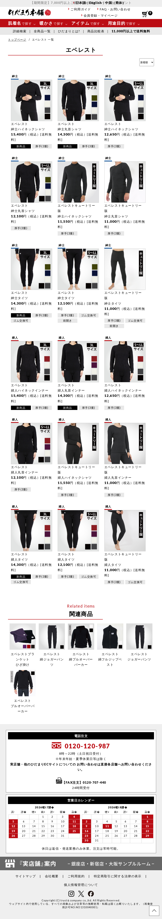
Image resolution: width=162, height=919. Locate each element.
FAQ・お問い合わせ (115, 9)
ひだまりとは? (69, 31)
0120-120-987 (87, 746)
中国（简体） (115, 3)
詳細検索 (20, 31)
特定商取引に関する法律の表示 (117, 876)
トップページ (17, 39)
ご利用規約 (76, 876)
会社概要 (52, 876)
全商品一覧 (42, 31)
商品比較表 (95, 31)
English (95, 3)
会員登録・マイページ (101, 15)
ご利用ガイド (81, 9)
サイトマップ (25, 876)
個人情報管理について (81, 884)
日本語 (81, 3)
